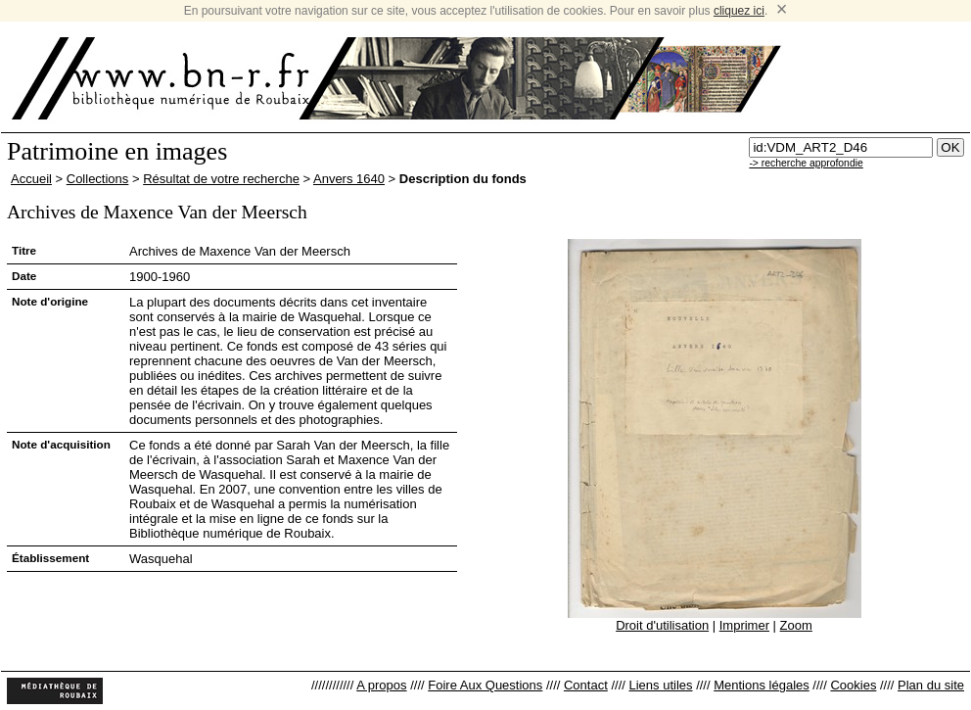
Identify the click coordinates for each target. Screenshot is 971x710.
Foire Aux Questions (485, 685)
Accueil (31, 178)
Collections (98, 178)
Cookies (853, 685)
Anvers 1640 (349, 178)
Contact (586, 685)
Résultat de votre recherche (221, 178)
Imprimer (744, 625)
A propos (381, 685)
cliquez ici (739, 11)
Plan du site (931, 685)
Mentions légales (761, 685)
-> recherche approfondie (805, 163)
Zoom (796, 625)
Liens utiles (660, 685)
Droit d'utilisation (662, 625)
